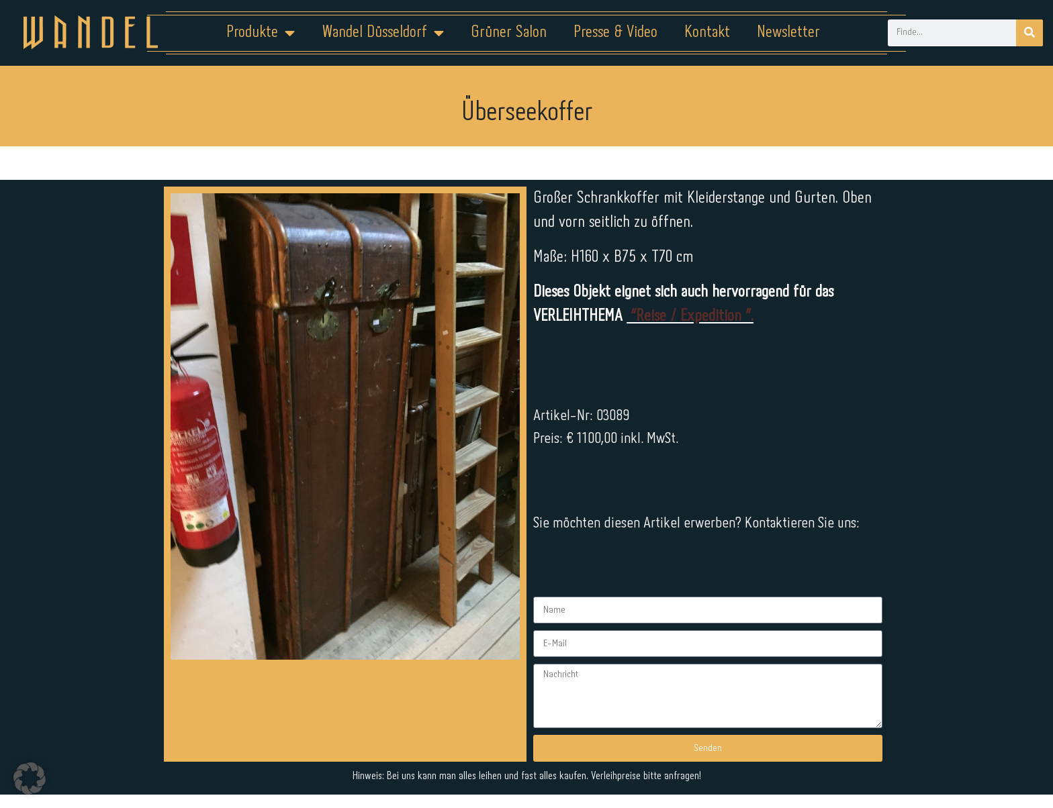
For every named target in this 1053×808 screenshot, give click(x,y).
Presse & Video (615, 33)
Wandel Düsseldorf (383, 33)
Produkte (260, 33)
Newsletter (788, 33)
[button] (29, 778)
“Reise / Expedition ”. (690, 316)
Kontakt (707, 33)
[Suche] (1029, 32)
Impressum (445, 765)
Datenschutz (535, 765)
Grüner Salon (509, 33)
